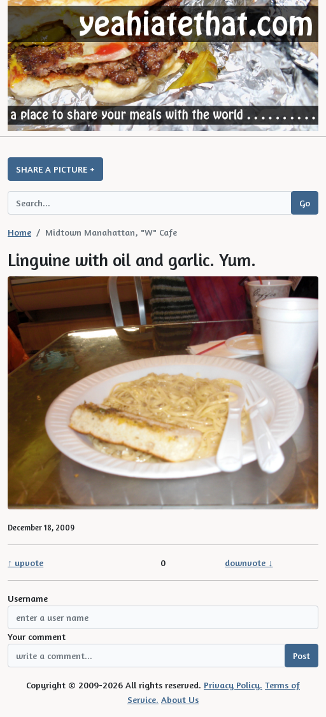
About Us (180, 699)
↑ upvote (25, 562)
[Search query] (150, 203)
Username (28, 598)
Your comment (37, 636)
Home (19, 232)
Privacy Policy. (233, 684)
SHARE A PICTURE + (55, 169)
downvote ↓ (249, 562)
